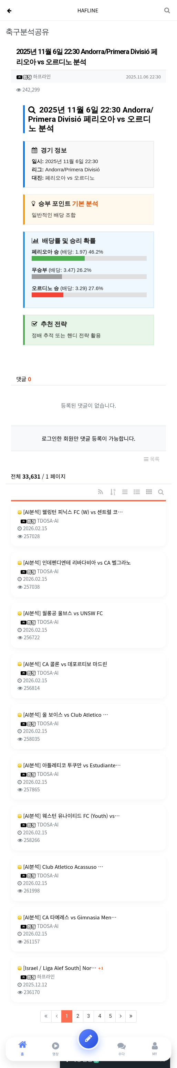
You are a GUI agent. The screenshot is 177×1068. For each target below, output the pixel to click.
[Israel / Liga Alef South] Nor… (57, 967)
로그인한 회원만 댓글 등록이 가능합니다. (89, 438)
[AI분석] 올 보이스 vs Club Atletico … (63, 714)
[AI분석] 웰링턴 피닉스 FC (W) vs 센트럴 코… (70, 511)
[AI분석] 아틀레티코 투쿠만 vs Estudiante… (69, 765)
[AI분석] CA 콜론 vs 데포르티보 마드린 (62, 664)
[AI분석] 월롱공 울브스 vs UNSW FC (60, 613)
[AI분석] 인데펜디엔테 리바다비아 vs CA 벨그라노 (74, 562)
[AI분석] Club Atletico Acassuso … (60, 866)
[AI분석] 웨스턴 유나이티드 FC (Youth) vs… (69, 815)
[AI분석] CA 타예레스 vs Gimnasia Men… (67, 917)
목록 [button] (151, 458)
